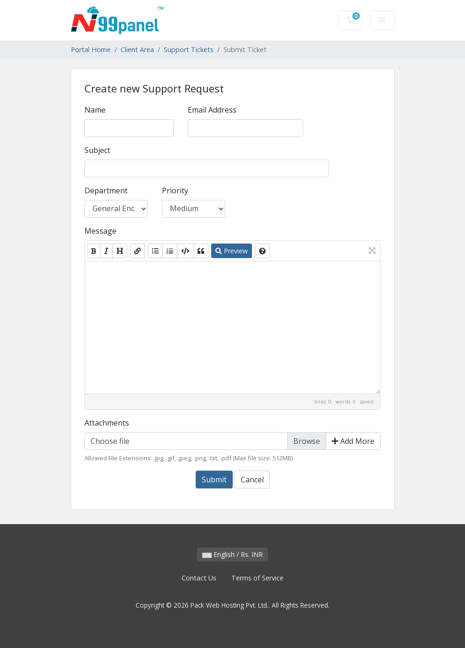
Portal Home (91, 49)
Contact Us (199, 577)
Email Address (212, 110)
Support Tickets (188, 49)
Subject (97, 150)
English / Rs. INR (232, 554)
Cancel (252, 479)
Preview (231, 250)
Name (95, 110)
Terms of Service (257, 577)
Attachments (106, 423)
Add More (353, 441)
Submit (214, 479)
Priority (175, 190)
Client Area (137, 49)
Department (106, 190)
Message (100, 231)
